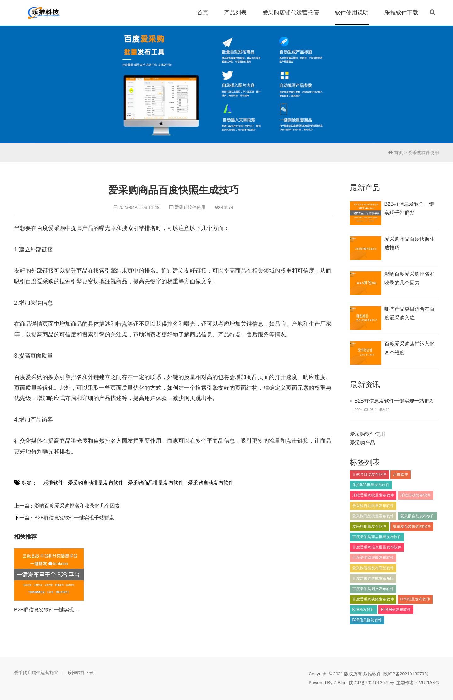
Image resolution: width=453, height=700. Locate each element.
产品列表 (235, 12)
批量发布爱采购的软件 (412, 526)
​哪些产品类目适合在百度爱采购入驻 (409, 313)
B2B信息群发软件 (367, 620)
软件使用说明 (352, 12)
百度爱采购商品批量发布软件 (376, 537)
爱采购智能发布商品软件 (373, 568)
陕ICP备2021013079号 (405, 673)
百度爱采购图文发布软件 (373, 589)
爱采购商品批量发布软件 (155, 482)
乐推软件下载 (401, 12)
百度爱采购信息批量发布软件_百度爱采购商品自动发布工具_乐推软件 (44, 12)
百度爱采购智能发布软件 (373, 557)
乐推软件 (53, 482)
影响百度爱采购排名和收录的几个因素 (77, 505)
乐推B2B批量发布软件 (371, 485)
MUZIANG (428, 682)
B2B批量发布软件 (415, 599)
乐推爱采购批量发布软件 (373, 495)
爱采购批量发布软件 (369, 526)
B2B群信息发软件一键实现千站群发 (74, 517)
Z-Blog (339, 682)
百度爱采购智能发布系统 (373, 578)
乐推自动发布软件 (415, 495)
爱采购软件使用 (423, 152)
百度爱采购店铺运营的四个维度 (409, 348)
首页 (202, 12)
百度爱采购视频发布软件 (373, 599)
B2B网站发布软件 (396, 609)
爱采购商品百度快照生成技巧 (409, 243)
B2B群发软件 (363, 609)
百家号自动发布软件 (369, 474)
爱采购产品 (362, 442)
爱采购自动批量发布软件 (95, 482)
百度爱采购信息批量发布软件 (376, 547)
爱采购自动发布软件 (210, 482)
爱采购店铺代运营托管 (290, 12)
